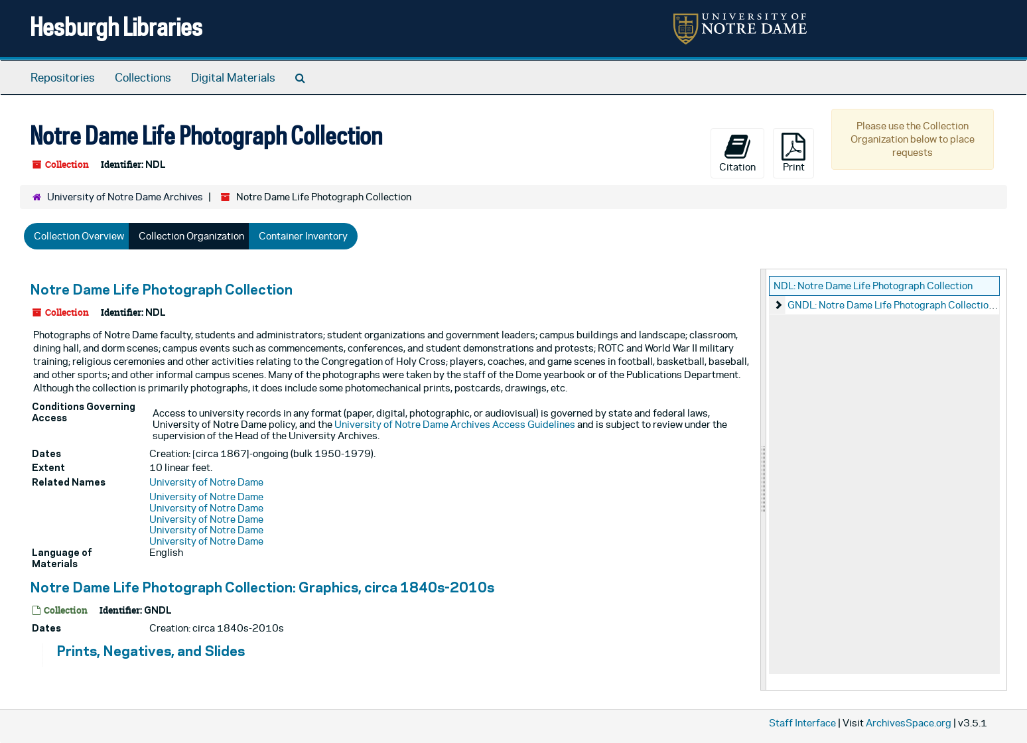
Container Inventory (303, 235)
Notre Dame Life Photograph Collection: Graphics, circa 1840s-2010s (262, 587)
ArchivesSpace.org (908, 722)
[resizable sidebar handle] (763, 479)
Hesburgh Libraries (116, 26)
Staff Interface (802, 722)
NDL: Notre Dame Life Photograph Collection (873, 285)
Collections (143, 77)
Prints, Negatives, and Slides (150, 651)
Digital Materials (233, 77)
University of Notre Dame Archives (125, 196)
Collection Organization (191, 235)
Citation (737, 152)
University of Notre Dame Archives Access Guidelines (454, 424)
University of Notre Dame (206, 482)
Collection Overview (79, 235)
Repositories (63, 77)
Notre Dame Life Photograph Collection (161, 289)
